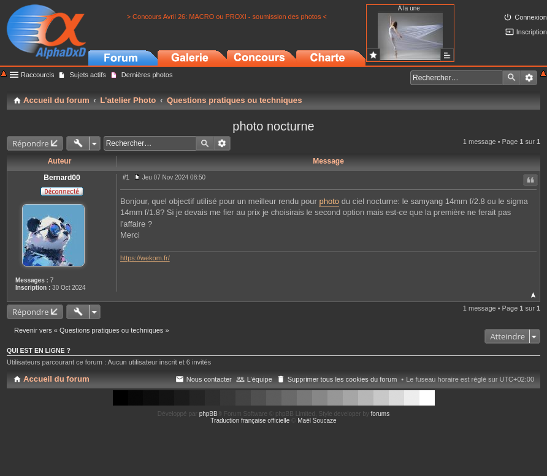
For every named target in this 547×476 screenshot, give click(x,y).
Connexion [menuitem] (530, 17)
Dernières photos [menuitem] (147, 74)
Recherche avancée (529, 77)
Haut (533, 295)
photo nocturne (273, 126)
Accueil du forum (56, 378)
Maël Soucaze (316, 420)
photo (329, 201)
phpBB (208, 413)
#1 (126, 177)
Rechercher (511, 77)
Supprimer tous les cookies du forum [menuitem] (342, 379)
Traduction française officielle (249, 420)
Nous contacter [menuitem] (209, 379)
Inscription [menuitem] (531, 32)
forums (380, 413)
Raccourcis (37, 74)
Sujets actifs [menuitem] (87, 74)
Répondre (30, 143)
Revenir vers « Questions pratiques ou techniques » (91, 330)
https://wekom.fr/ (145, 258)
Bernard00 (62, 177)
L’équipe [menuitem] (259, 379)
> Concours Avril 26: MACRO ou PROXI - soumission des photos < (227, 16)
